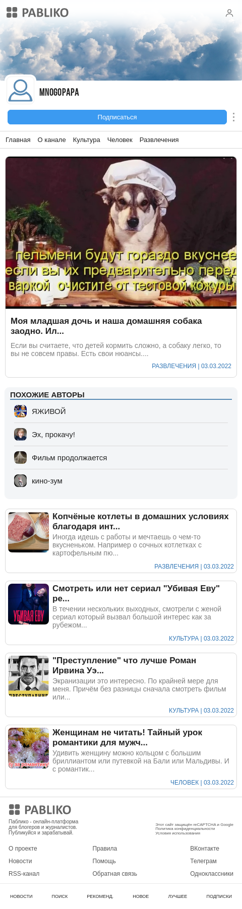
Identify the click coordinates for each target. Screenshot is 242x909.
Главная (18, 140)
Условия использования (177, 833)
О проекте (23, 848)
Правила (105, 848)
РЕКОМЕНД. (100, 896)
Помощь (104, 861)
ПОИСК (59, 896)
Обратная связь (115, 873)
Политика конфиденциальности (185, 828)
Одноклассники (211, 873)
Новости (20, 861)
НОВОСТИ (21, 896)
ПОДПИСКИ (219, 896)
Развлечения (159, 140)
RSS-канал (24, 873)
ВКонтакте (204, 848)
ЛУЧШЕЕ (177, 896)
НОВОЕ (141, 896)
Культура (86, 140)
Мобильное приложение (189, 811)
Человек (120, 140)
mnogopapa (59, 93)
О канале (51, 140)
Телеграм (203, 861)
